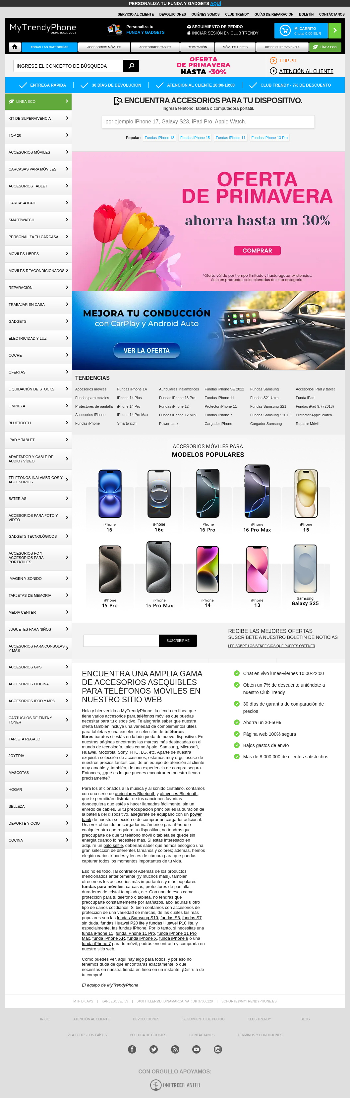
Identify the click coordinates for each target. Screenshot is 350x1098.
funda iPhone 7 (96, 943)
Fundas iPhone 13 (159, 138)
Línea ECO (329, 47)
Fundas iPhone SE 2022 (224, 389)
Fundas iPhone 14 (131, 389)
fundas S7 (192, 917)
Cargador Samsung (266, 424)
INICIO (45, 1019)
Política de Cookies (148, 1035)
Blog (305, 1019)
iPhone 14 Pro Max (132, 415)
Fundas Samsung (264, 389)
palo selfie (113, 845)
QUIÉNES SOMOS (206, 14)
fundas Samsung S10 (137, 917)
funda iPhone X (142, 938)
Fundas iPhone (87, 423)
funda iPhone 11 (97, 933)
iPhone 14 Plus (129, 398)
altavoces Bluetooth (179, 793)
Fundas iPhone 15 (195, 138)
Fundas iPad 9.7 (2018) (315, 406)
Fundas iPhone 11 (230, 138)
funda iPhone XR (108, 938)
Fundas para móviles (92, 398)
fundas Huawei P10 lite (171, 923)
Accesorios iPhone (90, 415)
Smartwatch (126, 423)
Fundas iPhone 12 (174, 406)
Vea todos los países (87, 1035)
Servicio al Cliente (136, 14)
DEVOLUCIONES (172, 14)
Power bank (168, 424)
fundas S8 (170, 917)
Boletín (306, 14)
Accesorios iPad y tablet (315, 389)
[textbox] (76, 66)
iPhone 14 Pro (128, 406)
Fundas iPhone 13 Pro (270, 138)
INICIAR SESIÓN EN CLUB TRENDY (225, 33)
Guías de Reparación (274, 14)
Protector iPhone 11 (220, 406)
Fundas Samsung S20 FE (271, 415)
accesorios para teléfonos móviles (137, 716)
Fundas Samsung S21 (268, 406)
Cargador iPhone (218, 424)
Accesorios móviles (90, 389)
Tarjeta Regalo (24, 739)
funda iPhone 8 (173, 938)
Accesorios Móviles (104, 47)
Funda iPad (305, 398)
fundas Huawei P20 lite (122, 923)
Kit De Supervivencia (282, 47)
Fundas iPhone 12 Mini (178, 415)
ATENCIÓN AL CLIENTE (91, 1019)
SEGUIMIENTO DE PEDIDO (203, 1019)
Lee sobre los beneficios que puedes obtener (271, 646)
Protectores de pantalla (94, 406)
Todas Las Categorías (50, 47)
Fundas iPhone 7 (218, 415)
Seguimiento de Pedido (217, 27)
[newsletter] (121, 641)
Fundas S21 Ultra (264, 398)
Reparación (197, 47)
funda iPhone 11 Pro (135, 933)
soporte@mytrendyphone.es (249, 1001)
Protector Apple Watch (314, 415)
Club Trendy (237, 14)
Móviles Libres (235, 47)
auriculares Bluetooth (135, 793)
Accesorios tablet (155, 47)
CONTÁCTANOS (332, 14)
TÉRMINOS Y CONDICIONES (260, 1035)
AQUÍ (215, 3)
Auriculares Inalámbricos (179, 389)
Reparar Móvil (307, 424)
